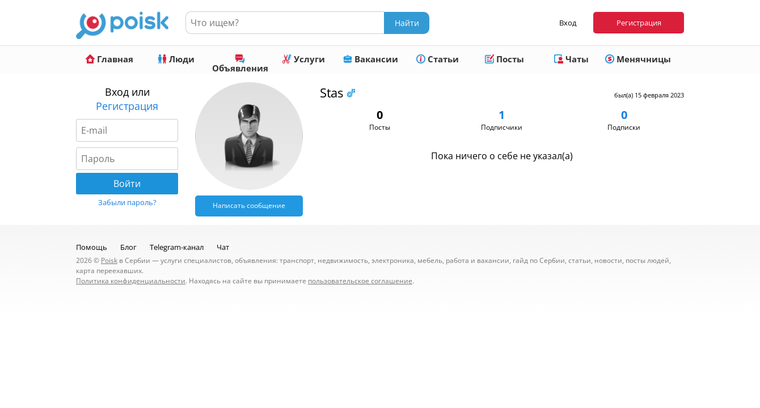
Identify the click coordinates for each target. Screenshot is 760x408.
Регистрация (639, 23)
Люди (176, 59)
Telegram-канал (177, 247)
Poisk (109, 260)
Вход (567, 23)
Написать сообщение (249, 205)
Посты (504, 59)
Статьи (437, 59)
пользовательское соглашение (360, 281)
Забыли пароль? (127, 202)
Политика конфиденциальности (130, 281)
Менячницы (638, 59)
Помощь (91, 247)
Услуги (303, 59)
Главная (109, 59)
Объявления (240, 64)
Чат (223, 247)
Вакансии (370, 59)
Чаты (571, 59)
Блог (128, 247)
